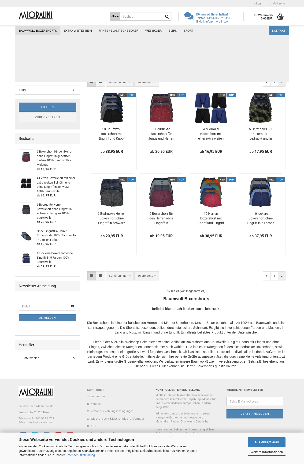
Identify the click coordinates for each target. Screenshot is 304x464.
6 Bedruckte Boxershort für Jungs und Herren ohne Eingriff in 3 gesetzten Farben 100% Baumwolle (161, 134)
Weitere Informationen (267, 452)
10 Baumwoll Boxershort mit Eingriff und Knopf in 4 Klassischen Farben (111, 134)
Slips (173, 30)
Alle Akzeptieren (267, 442)
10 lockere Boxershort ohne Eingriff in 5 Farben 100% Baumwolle (260, 218)
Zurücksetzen (47, 117)
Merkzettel (277, 3)
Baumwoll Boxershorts (38, 30)
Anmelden (47, 317)
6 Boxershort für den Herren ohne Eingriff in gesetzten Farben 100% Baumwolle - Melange (161, 218)
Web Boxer (153, 30)
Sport (188, 30)
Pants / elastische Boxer (118, 30)
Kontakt (278, 30)
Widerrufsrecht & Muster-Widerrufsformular (118, 418)
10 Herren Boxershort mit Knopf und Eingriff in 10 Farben (211, 218)
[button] (91, 82)
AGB (93, 426)
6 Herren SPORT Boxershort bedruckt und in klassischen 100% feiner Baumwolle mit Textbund (260, 134)
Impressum (98, 396)
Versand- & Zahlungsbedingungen (112, 411)
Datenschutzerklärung (80, 455)
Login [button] (258, 3)
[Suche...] (115, 16)
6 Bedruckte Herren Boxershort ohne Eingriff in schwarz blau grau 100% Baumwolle (112, 218)
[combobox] (120, 82)
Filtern (47, 107)
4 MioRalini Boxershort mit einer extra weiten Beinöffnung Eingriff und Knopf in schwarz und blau (211, 134)
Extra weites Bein (78, 30)
